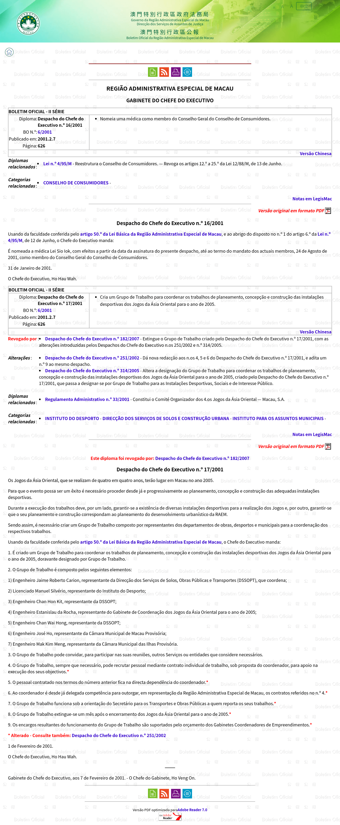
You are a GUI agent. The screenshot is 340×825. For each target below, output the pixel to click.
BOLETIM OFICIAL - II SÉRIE (36, 111)
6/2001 (45, 132)
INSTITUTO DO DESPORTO (72, 418)
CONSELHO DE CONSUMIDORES (76, 182)
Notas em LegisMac (312, 198)
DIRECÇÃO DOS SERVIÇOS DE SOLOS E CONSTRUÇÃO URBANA (166, 418)
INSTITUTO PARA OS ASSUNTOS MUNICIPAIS (278, 418)
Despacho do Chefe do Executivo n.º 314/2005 (92, 370)
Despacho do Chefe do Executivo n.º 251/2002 (92, 357)
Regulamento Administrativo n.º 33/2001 (87, 399)
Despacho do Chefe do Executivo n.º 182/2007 (92, 338)
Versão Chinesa (316, 153)
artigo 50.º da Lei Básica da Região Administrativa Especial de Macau (151, 234)
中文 (304, 6)
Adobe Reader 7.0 (192, 809)
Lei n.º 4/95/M (57, 163)
